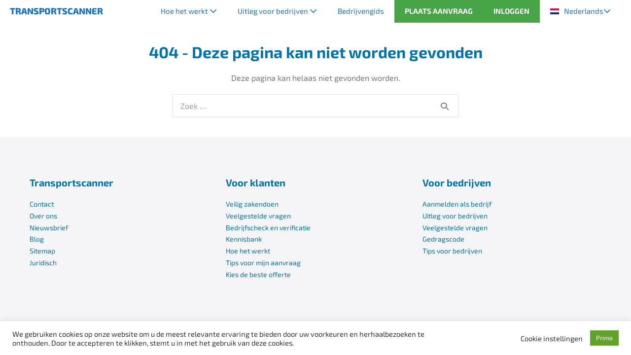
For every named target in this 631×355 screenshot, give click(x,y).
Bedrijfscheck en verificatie (268, 227)
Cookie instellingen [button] (552, 338)
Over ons (43, 216)
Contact (42, 204)
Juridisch (43, 262)
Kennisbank (244, 239)
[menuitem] (580, 11)
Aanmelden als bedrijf (456, 204)
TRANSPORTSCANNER (56, 10)
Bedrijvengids (361, 10)
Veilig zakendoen (252, 204)
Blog (37, 239)
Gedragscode (443, 239)
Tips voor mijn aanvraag (263, 262)
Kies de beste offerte (258, 274)
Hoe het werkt (189, 10)
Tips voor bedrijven (452, 251)
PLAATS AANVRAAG (439, 10)
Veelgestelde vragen (258, 216)
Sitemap (42, 251)
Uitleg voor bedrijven (277, 10)
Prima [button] (604, 338)
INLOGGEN (511, 10)
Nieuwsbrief (49, 227)
